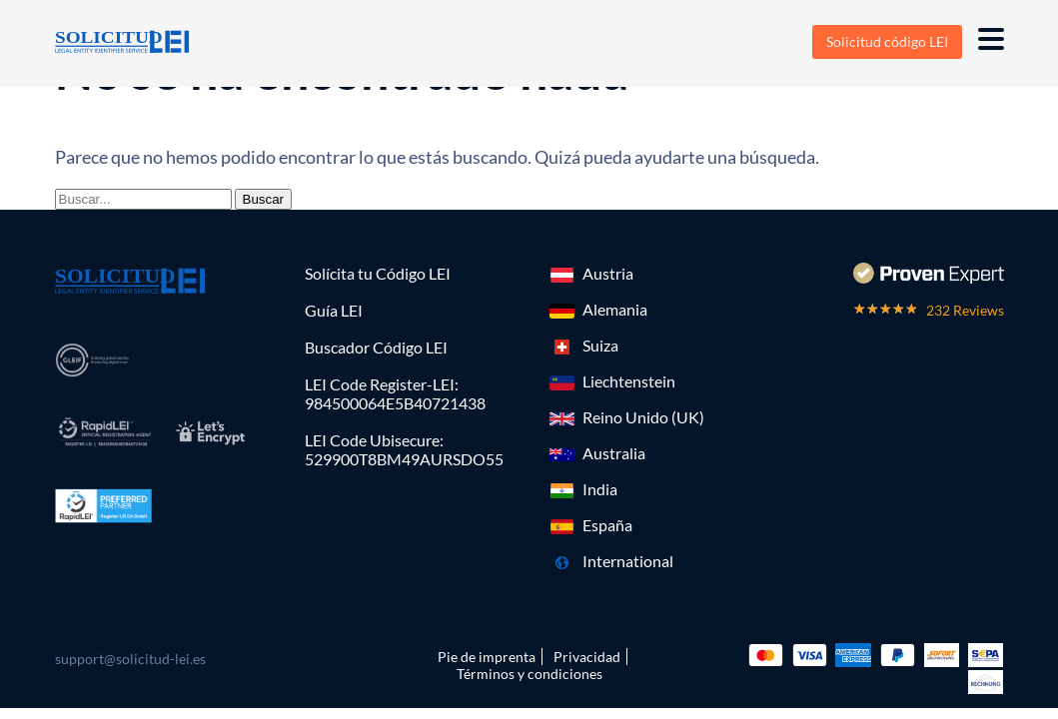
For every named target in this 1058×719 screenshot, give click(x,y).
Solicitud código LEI (887, 41)
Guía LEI (334, 310)
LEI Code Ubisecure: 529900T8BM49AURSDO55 (404, 449)
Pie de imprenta (486, 656)
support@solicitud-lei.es (130, 658)
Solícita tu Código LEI (378, 273)
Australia (613, 452)
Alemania (614, 309)
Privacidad (586, 656)
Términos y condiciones (529, 673)
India (599, 488)
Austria (607, 273)
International (627, 560)
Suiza (600, 345)
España (607, 524)
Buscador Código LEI (376, 347)
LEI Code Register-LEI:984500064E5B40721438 (395, 393)
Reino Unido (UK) (643, 416)
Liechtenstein (628, 380)
